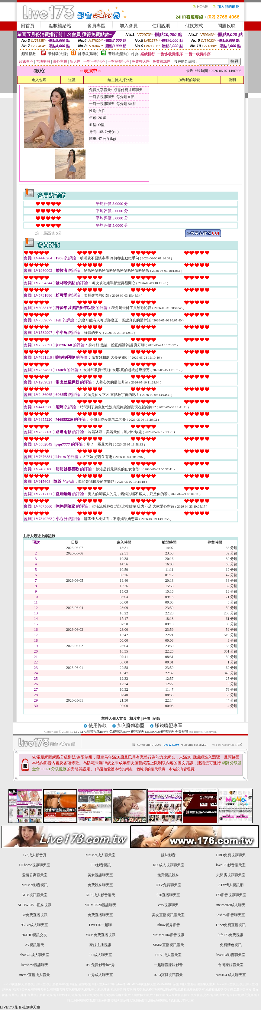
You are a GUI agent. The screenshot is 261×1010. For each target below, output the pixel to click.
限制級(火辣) (58, 54)
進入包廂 (39, 80)
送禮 (72, 80)
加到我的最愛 (189, 80)
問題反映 (227, 25)
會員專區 (96, 25)
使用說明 (161, 25)
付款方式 (194, 25)
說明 (232, 80)
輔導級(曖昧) (88, 54)
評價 (146, 718)
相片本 (134, 718)
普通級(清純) (118, 54)
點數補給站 (60, 25)
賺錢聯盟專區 (168, 725)
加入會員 (129, 25)
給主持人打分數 (120, 80)
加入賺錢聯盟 (130, 725)
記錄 (156, 718)
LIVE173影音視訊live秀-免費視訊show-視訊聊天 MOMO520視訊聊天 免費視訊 (131, 731)
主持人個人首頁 (114, 718)
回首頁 (27, 25)
